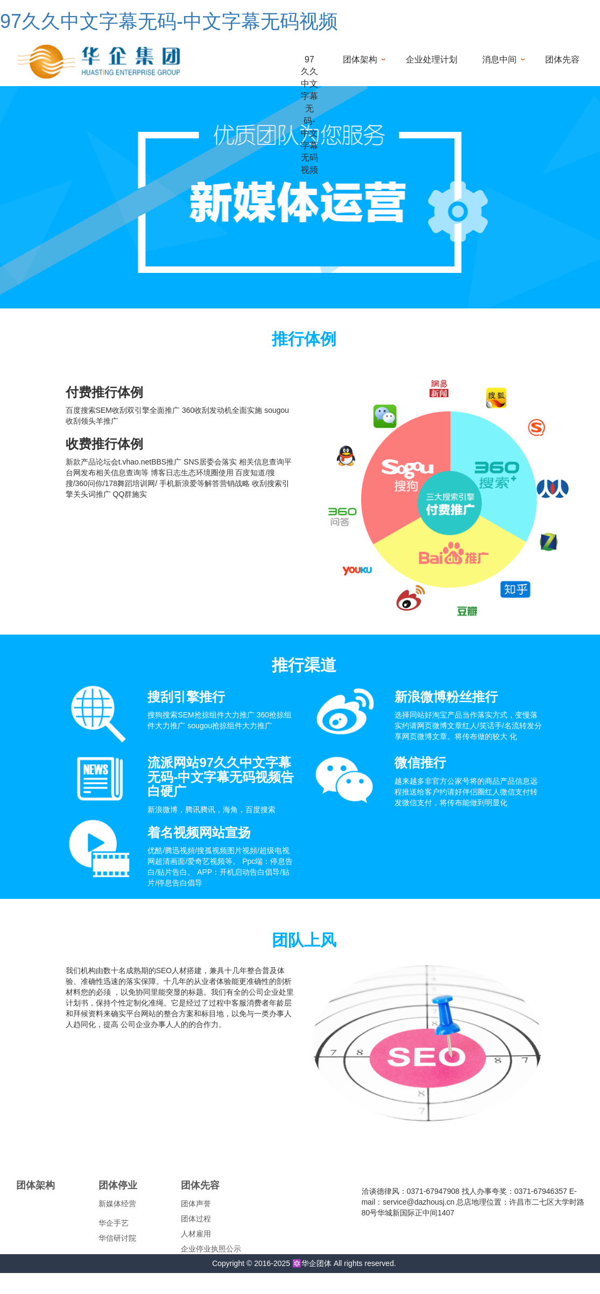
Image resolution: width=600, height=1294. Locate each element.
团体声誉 (196, 1203)
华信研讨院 (117, 1238)
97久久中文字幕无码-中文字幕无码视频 (169, 21)
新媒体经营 (117, 1203)
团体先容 (562, 59)
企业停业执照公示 (211, 1248)
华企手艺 (113, 1223)
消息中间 (499, 59)
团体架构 (360, 59)
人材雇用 (196, 1233)
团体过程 (196, 1218)
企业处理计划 (431, 59)
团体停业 (117, 1185)
